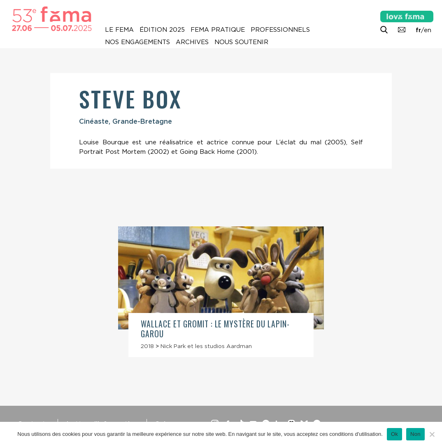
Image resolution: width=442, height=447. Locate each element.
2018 (147, 346)
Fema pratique (218, 29)
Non (415, 434)
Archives (192, 42)
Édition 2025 (162, 29)
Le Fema (119, 29)
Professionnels (280, 29)
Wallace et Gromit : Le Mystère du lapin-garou (215, 328)
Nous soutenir (241, 42)
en (427, 30)
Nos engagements (137, 42)
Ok (394, 434)
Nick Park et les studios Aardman (206, 346)
